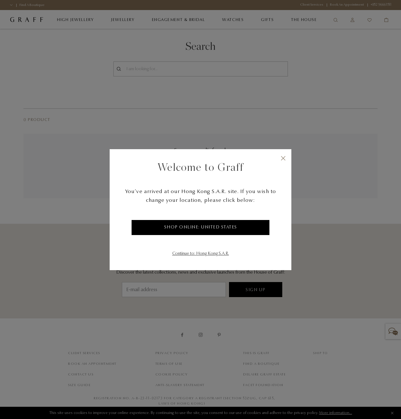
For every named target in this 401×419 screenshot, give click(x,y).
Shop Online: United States (200, 227)
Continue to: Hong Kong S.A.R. (200, 254)
